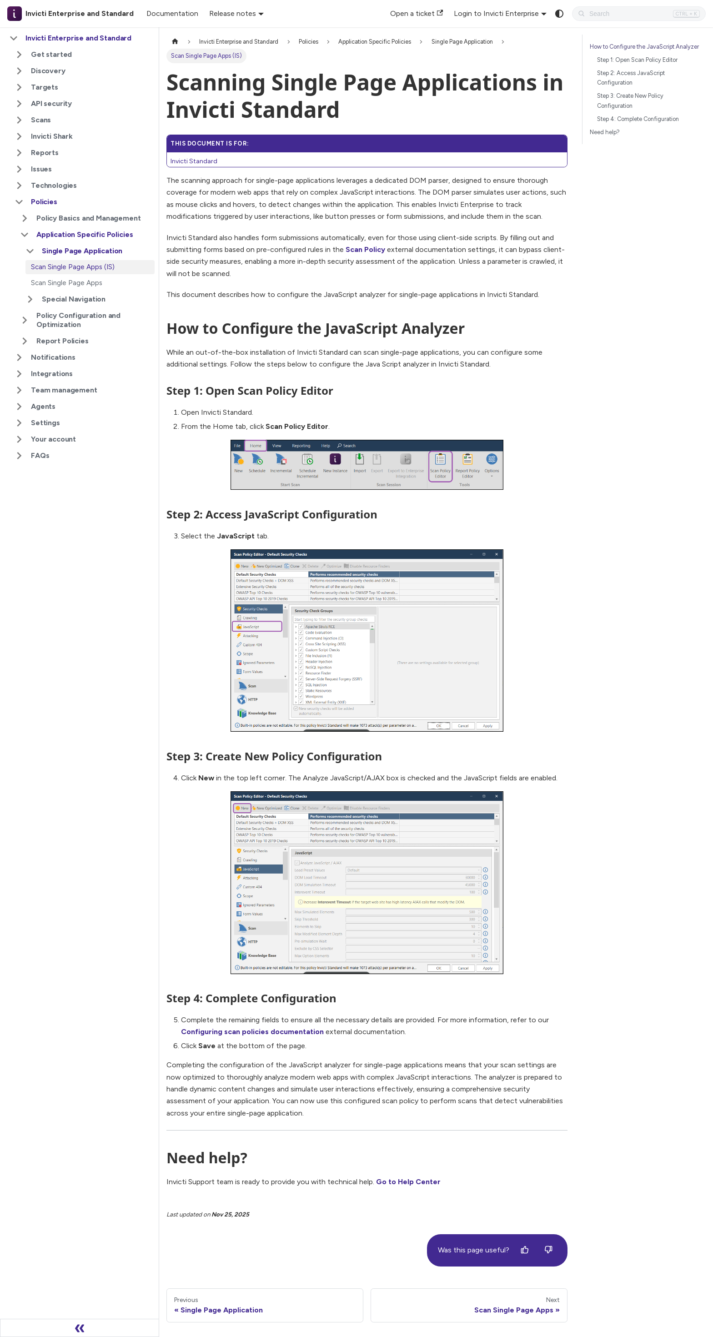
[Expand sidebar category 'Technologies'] (19, 185)
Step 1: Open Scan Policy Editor (637, 59)
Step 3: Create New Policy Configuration (630, 100)
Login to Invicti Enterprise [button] (496, 13)
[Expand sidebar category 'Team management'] (19, 390)
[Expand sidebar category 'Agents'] (19, 406)
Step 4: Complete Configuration (638, 119)
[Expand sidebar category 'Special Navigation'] (30, 299)
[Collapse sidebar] (79, 1328)
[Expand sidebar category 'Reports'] (19, 153)
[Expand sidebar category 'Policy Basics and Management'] (25, 218)
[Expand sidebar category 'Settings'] (19, 423)
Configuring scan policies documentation (252, 1031)
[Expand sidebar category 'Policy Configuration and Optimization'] (25, 320)
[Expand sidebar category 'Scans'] (19, 120)
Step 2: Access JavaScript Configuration (631, 78)
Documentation (172, 13)
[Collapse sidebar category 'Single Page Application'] (30, 251)
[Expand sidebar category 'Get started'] (19, 54)
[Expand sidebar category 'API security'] (19, 103)
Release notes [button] (232, 13)
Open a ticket (416, 13)
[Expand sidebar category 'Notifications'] (19, 357)
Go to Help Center (408, 1181)
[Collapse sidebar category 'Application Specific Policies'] (25, 234)
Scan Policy (365, 249)
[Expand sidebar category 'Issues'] (19, 169)
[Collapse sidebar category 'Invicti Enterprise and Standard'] (14, 38)
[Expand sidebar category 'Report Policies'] (25, 341)
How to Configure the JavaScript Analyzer (644, 46)
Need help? (605, 132)
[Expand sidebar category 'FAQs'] (19, 455)
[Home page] (175, 42)
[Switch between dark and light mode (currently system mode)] (559, 13)
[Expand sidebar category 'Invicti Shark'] (19, 136)
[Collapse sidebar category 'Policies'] (19, 202)
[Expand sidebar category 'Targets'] (19, 87)
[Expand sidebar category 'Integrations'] (19, 374)
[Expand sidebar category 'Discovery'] (19, 71)
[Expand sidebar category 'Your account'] (19, 439)
